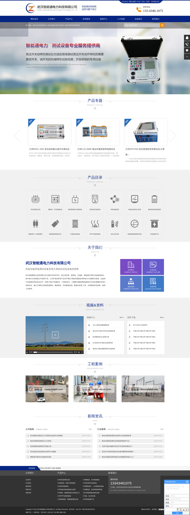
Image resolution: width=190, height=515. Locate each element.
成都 (61, 512)
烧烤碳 (58, 468)
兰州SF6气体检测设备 (64, 496)
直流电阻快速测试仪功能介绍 (40, 446)
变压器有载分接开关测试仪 (55, 25)
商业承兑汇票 (42, 468)
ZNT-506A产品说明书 (140, 325)
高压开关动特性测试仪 (40, 25)
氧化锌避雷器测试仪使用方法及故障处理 (116, 436)
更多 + (91, 429)
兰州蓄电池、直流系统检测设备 (92, 489)
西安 (58, 512)
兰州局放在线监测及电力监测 (66, 489)
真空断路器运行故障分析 (101, 337)
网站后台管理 (145, 509)
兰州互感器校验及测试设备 (91, 493)
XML (143, 2)
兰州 (54, 512)
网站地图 (132, 2)
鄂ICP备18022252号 (88, 509)
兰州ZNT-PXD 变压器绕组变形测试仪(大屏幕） (146, 155)
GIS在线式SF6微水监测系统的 (103, 343)
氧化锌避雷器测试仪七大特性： (41, 441)
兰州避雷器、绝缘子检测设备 (66, 483)
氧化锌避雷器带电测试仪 (72, 25)
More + (122, 317)
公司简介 (51, 19)
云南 (64, 512)
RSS (138, 2)
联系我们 (155, 19)
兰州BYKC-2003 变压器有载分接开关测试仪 (50, 152)
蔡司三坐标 (51, 468)
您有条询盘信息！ (153, 2)
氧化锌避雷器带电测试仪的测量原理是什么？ (118, 457)
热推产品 (28, 512)
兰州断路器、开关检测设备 (91, 480)
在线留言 (138, 19)
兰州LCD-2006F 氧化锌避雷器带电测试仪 (98, 152)
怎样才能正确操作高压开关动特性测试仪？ (117, 446)
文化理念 (28, 483)
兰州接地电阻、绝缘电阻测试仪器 (67, 499)
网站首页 (34, 19)
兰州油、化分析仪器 (89, 496)
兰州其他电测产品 (88, 499)
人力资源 (121, 19)
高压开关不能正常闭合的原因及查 (104, 331)
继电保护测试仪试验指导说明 (40, 457)
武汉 (45, 512)
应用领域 (86, 19)
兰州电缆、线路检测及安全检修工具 (68, 493)
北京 (51, 512)
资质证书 (28, 489)
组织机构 (28, 486)
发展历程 (28, 493)
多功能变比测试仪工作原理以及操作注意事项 (46, 436)
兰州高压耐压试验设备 (90, 483)
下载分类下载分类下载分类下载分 (144, 331)
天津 (42, 512)
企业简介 (28, 480)
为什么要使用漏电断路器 (101, 325)
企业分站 (124, 2)
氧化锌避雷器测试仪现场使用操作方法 (115, 441)
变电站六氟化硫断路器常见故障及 (104, 349)
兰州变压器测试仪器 (63, 480)
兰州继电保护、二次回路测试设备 (93, 486)
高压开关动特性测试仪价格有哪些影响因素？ (118, 452)
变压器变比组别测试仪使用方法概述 (43, 452)
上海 (48, 512)
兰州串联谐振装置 (63, 486)
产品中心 (69, 19)
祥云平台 (78, 509)
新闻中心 (103, 19)
